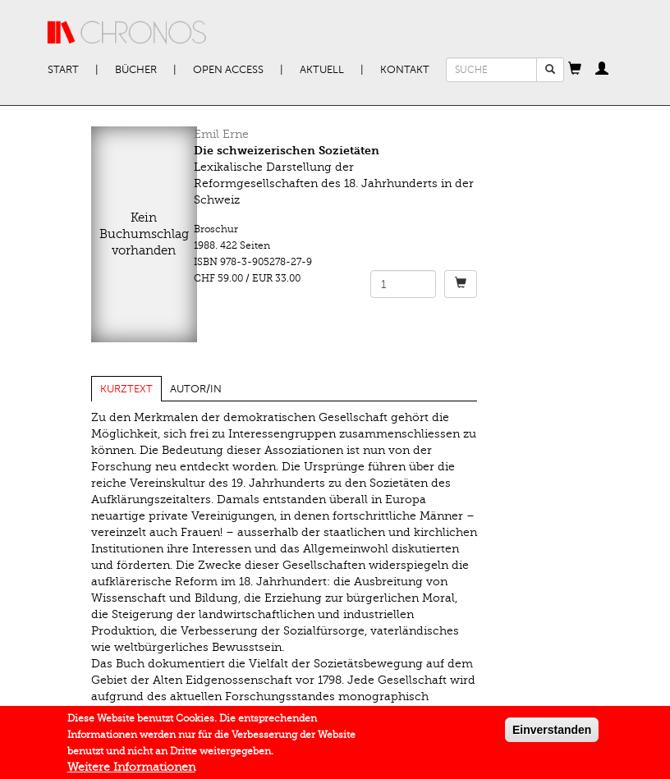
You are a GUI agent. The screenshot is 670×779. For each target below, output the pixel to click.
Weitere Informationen (131, 770)
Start (63, 70)
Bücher (136, 70)
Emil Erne (221, 134)
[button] (574, 69)
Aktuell (322, 70)
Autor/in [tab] (196, 389)
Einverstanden (551, 733)
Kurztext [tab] (126, 389)
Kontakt (404, 70)
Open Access (228, 70)
